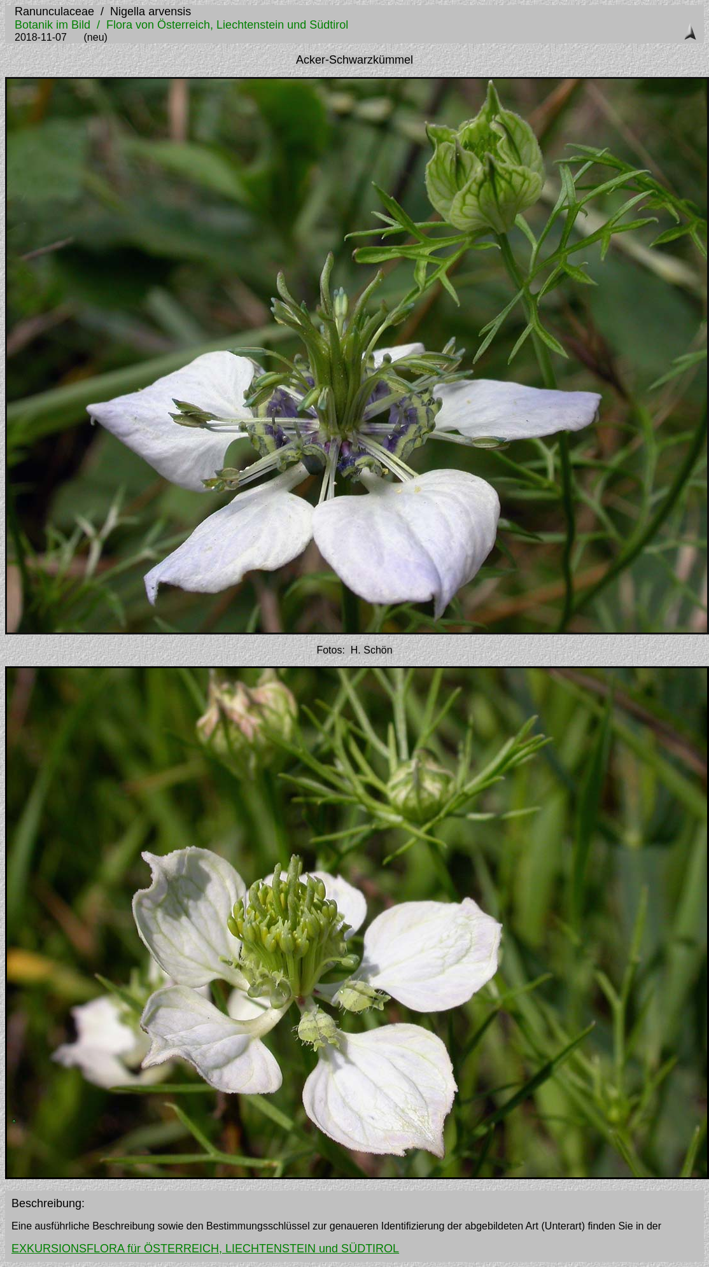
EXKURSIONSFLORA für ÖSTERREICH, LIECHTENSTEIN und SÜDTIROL (205, 1248)
